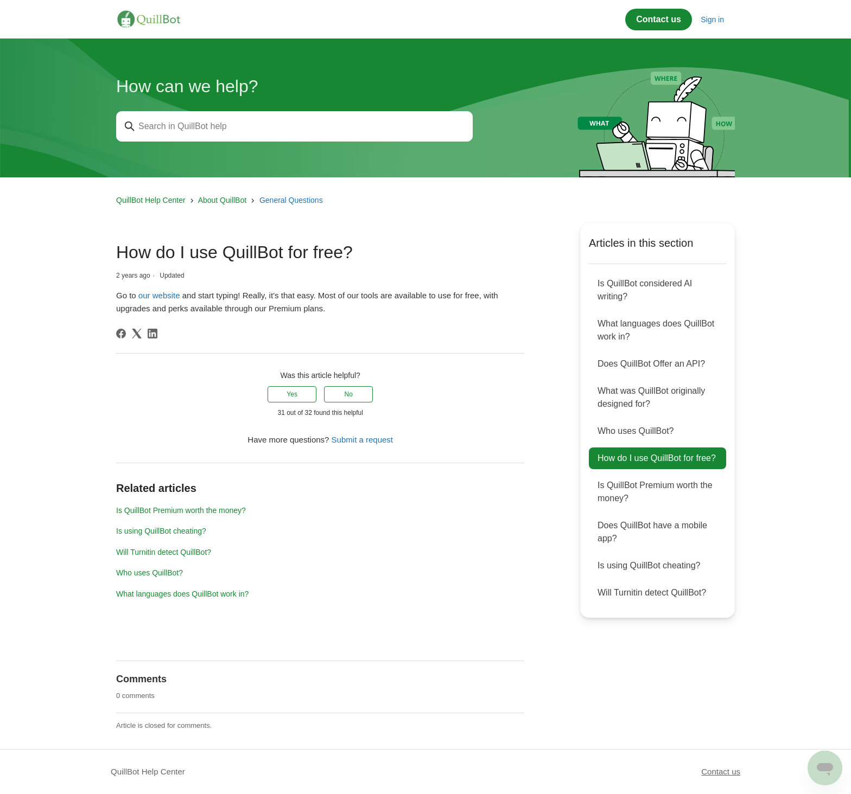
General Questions (291, 200)
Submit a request (362, 439)
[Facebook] (121, 333)
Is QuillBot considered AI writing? (645, 290)
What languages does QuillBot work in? (182, 594)
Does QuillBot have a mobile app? (652, 532)
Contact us (658, 19)
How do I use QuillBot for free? (657, 458)
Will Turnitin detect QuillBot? (163, 552)
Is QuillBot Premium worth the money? (181, 510)
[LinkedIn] (152, 333)
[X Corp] (137, 333)
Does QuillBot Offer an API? (651, 363)
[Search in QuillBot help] (294, 126)
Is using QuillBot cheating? (161, 531)
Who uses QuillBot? (149, 572)
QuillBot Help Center (151, 200)
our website (159, 295)
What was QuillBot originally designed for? (651, 397)
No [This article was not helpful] (349, 394)
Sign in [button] (712, 19)
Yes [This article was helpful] (292, 394)
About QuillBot (222, 200)
